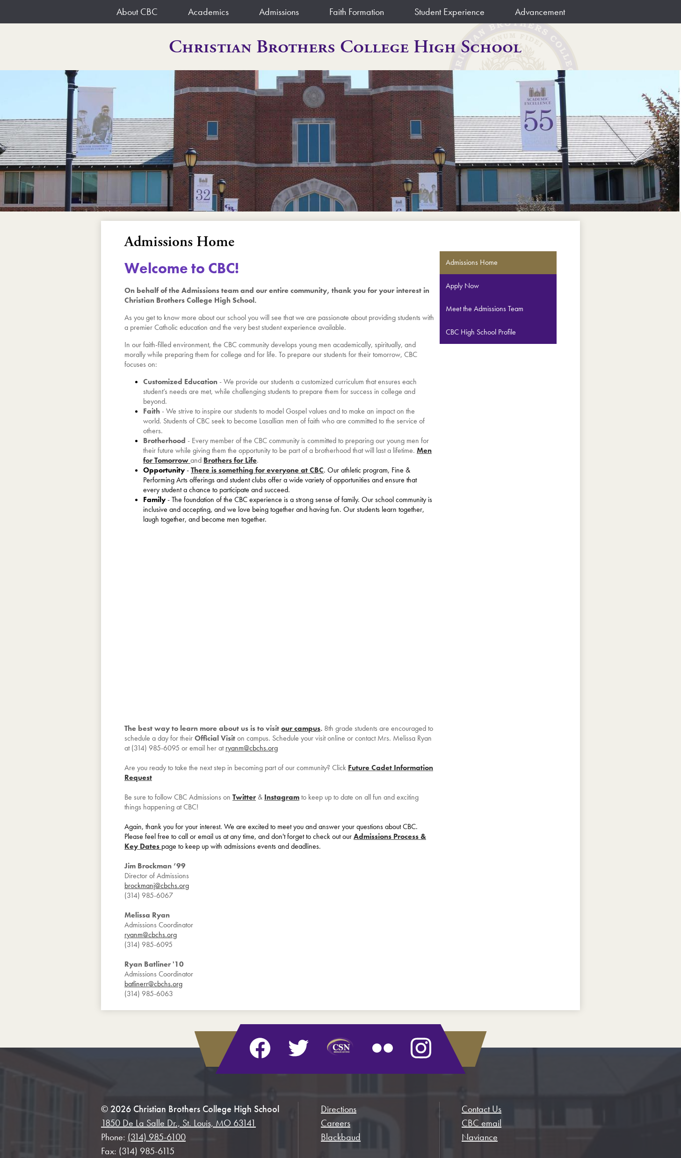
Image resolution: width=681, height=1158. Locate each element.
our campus (300, 728)
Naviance (480, 1137)
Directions (338, 1109)
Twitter (244, 797)
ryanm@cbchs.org (251, 748)
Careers (335, 1123)
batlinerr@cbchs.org (153, 984)
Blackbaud (341, 1137)
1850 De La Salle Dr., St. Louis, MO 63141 (178, 1123)
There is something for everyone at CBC (257, 470)
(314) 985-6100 (157, 1137)
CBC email (481, 1123)
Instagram (281, 797)
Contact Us (481, 1109)
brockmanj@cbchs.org (156, 885)
